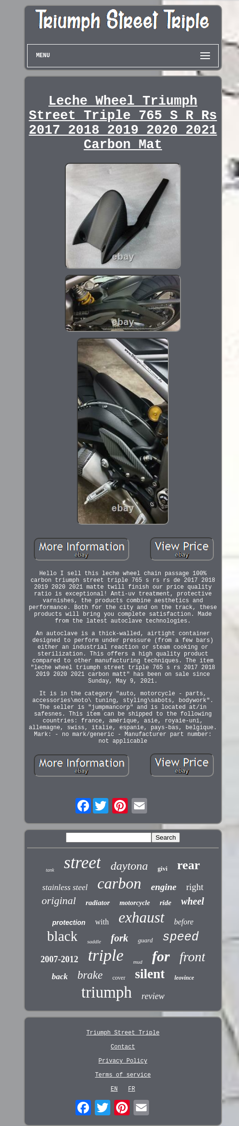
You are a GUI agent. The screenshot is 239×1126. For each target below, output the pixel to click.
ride (165, 903)
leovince (184, 977)
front (192, 956)
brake (90, 975)
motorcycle (135, 903)
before (184, 922)
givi (162, 868)
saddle (94, 941)
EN (114, 1089)
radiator (98, 903)
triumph (106, 992)
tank (50, 870)
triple (106, 955)
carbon (119, 883)
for (161, 956)
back (60, 976)
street (82, 862)
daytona (129, 866)
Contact (123, 1047)
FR (131, 1089)
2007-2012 (59, 959)
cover (118, 977)
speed (181, 937)
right (195, 887)
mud (137, 962)
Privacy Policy (123, 1061)
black (62, 936)
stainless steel (65, 887)
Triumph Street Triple (122, 1033)
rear (188, 865)
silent (150, 974)
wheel (192, 901)
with (102, 922)
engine (164, 887)
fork (119, 938)
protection (68, 922)
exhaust (141, 917)
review (153, 996)
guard (145, 940)
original (59, 900)
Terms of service (122, 1075)
